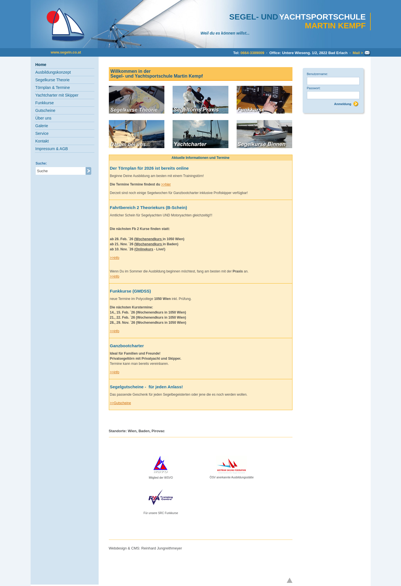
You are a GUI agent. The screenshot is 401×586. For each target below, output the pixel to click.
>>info (114, 258)
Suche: (41, 163)
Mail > (361, 53)
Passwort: (314, 88)
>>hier (166, 184)
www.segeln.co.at (66, 52)
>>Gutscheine (120, 403)
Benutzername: (317, 74)
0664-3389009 (252, 53)
